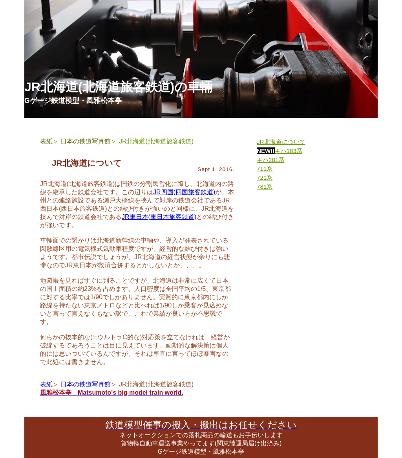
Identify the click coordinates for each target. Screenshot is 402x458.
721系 (264, 177)
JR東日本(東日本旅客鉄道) (159, 216)
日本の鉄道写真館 (85, 141)
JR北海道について (281, 141)
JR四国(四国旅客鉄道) (184, 192)
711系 (264, 168)
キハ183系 (288, 150)
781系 (264, 186)
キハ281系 (270, 159)
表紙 (46, 141)
